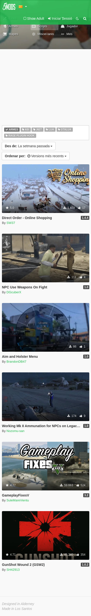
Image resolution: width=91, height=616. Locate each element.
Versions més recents (35, 156)
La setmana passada (28, 146)
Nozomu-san (16, 431)
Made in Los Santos (17, 609)
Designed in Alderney (18, 604)
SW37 (11, 223)
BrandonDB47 (16, 361)
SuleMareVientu (18, 500)
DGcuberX (14, 292)
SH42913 (13, 569)
